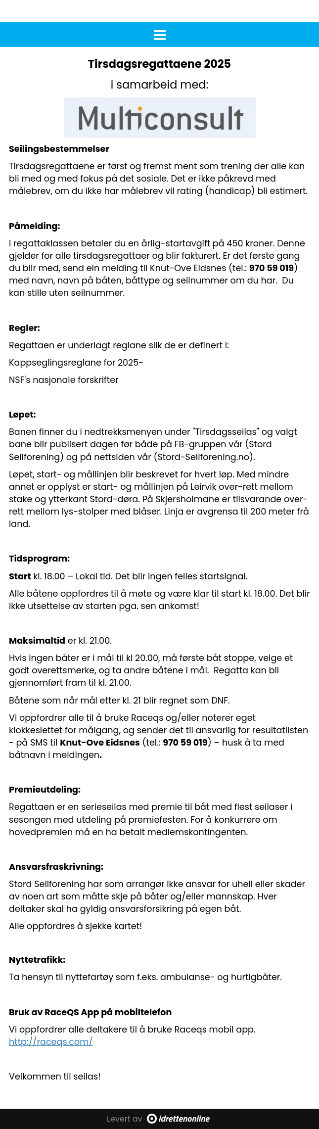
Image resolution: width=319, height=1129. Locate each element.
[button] (159, 33)
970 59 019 (271, 268)
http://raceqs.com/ (51, 1042)
